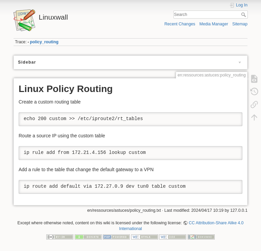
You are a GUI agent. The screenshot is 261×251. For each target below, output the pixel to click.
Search (244, 14)
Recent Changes (179, 24)
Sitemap (239, 24)
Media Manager (213, 24)
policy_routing (44, 42)
